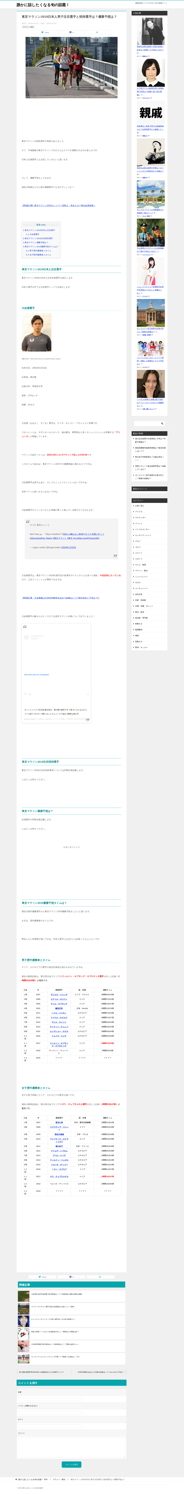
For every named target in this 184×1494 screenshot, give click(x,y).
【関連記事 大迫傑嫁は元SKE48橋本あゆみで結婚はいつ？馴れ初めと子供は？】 (61, 598)
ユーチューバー (141, 588)
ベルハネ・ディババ (59, 1165)
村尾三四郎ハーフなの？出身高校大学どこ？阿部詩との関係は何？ (55, 1332)
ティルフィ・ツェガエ (59, 1160)
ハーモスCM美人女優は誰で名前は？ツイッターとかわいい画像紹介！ (150, 402)
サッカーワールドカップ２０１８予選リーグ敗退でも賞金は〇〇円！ (55, 1357)
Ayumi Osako (29, 719)
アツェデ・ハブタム (59, 1151)
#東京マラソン (60, 538)
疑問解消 (138, 630)
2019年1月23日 (68, 547)
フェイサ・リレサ (59, 1036)
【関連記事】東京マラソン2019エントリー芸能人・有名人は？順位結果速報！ (59, 205)
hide (43, 225)
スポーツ (138, 559)
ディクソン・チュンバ (59, 1027)
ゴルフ (138, 547)
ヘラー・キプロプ (59, 1169)
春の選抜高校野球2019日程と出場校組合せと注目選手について (41, 1372)
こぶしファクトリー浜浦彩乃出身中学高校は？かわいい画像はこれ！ (150, 290)
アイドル (145, 296)
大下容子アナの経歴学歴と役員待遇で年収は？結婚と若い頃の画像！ (150, 91)
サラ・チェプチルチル (59, 1176)
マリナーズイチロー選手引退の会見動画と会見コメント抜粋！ (53, 1307)
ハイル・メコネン (59, 1013)
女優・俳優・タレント (148, 409)
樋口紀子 (59, 1146)
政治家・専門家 (147, 335)
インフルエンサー (142, 529)
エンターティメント (143, 535)
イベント (138, 523)
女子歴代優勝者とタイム (38, 255)
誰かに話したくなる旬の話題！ (44, 4)
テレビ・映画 (146, 216)
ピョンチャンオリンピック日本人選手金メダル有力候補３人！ (53, 1319)
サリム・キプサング (59, 1004)
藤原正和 (59, 1008)
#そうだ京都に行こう (94, 534)
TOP (32, 1479)
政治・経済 (139, 612)
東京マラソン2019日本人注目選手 (39, 230)
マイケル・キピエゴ (59, 1018)
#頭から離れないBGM (73, 534)
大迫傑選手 (32, 234)
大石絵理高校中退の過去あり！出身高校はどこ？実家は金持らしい (55, 1344)
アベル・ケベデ (59, 1155)
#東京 (70, 538)
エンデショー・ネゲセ (59, 1031)
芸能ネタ (145, 56)
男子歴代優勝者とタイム (38, 251)
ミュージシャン (147, 254)
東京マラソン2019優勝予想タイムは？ (41, 246)
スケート (138, 553)
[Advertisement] (71, 120)
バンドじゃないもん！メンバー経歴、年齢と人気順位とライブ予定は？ (150, 361)
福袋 (137, 635)
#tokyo (49, 538)
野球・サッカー (141, 647)
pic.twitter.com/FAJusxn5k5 (86, 538)
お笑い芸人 (139, 506)
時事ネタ (145, 135)
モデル (138, 582)
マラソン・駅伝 (28, 27)
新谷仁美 (59, 1122)
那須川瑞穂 (59, 1134)
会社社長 (138, 594)
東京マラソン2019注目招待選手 (38, 238)
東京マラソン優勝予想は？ (35, 242)
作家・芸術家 (140, 600)
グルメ (138, 541)
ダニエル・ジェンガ (59, 995)
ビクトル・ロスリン (59, 999)
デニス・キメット (59, 1022)
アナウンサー (146, 98)
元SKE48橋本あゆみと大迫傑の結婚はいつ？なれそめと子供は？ (101, 1372)
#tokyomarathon (37, 538)
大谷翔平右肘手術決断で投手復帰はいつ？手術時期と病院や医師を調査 (56, 1294)
